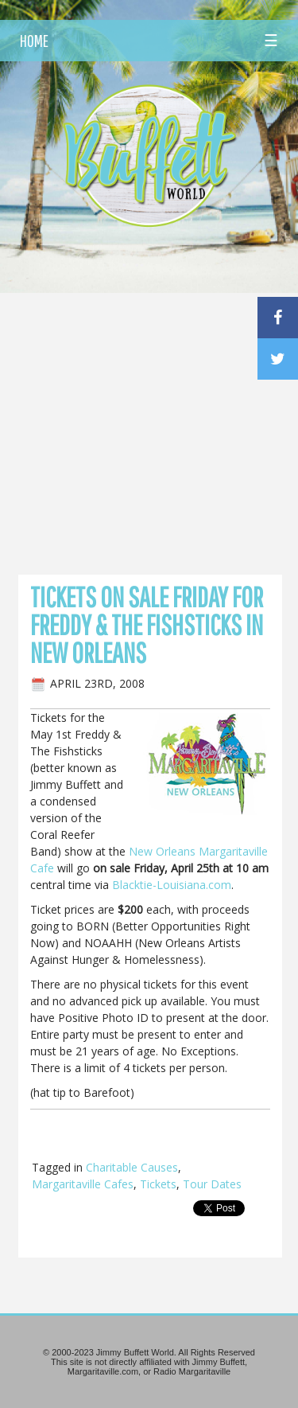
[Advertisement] (149, 393)
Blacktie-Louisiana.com (171, 884)
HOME (34, 40)
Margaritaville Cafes (83, 1184)
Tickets (158, 1184)
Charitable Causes (132, 1167)
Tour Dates (212, 1184)
